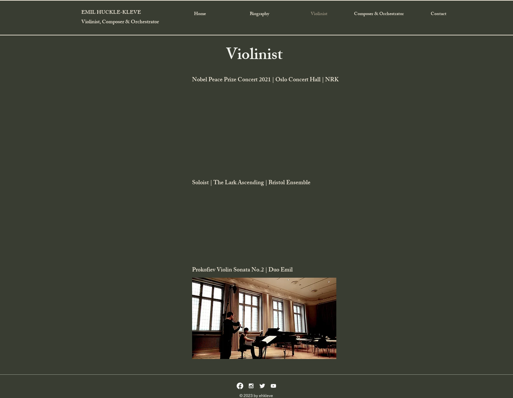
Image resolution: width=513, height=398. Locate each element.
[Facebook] (240, 386)
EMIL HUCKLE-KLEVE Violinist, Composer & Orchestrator (120, 17)
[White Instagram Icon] (251, 386)
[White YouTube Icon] (273, 386)
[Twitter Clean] (262, 386)
